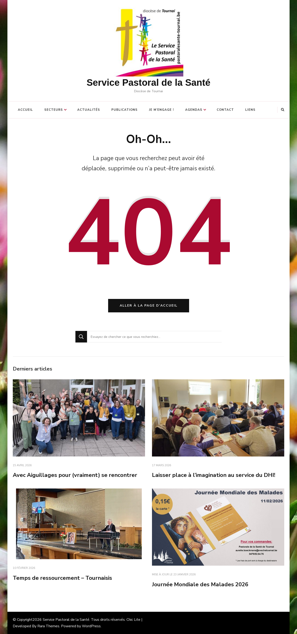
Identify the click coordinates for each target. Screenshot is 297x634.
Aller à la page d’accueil (149, 305)
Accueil (25, 110)
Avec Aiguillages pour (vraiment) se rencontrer (75, 475)
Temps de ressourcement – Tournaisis (62, 578)
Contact (225, 110)
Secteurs (53, 110)
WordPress (91, 626)
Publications (124, 110)
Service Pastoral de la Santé (148, 82)
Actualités (88, 110)
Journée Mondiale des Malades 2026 (200, 584)
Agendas (193, 110)
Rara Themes (48, 626)
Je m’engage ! (161, 110)
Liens (250, 110)
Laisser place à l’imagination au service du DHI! (213, 475)
